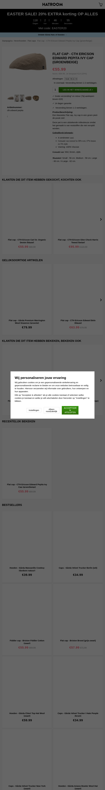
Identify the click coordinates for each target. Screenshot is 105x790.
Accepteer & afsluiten (70, 410)
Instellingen (34, 410)
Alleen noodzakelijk (51, 410)
